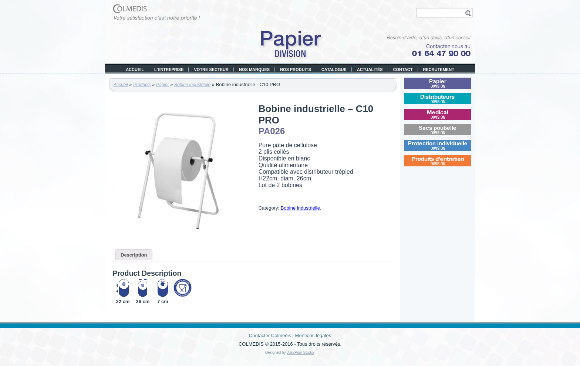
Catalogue (334, 69)
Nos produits (295, 69)
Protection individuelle (449, 149)
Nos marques (254, 69)
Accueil (135, 69)
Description (134, 255)
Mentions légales (313, 335)
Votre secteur (211, 69)
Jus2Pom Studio (300, 352)
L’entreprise (168, 69)
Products (142, 84)
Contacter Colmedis (270, 335)
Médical (447, 118)
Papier (162, 84)
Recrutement (438, 69)
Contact (403, 69)
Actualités (370, 69)
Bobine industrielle (192, 84)
